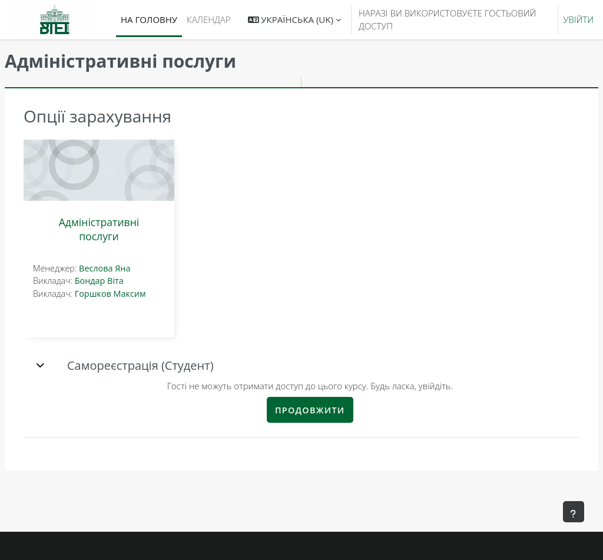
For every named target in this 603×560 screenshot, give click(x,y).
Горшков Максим (138, 293)
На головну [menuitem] (149, 19)
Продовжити (324, 410)
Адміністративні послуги (127, 229)
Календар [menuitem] (208, 19)
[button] (294, 19)
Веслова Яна (132, 268)
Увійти (578, 19)
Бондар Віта (127, 280)
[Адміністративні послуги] (127, 170)
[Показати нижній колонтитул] (573, 511)
